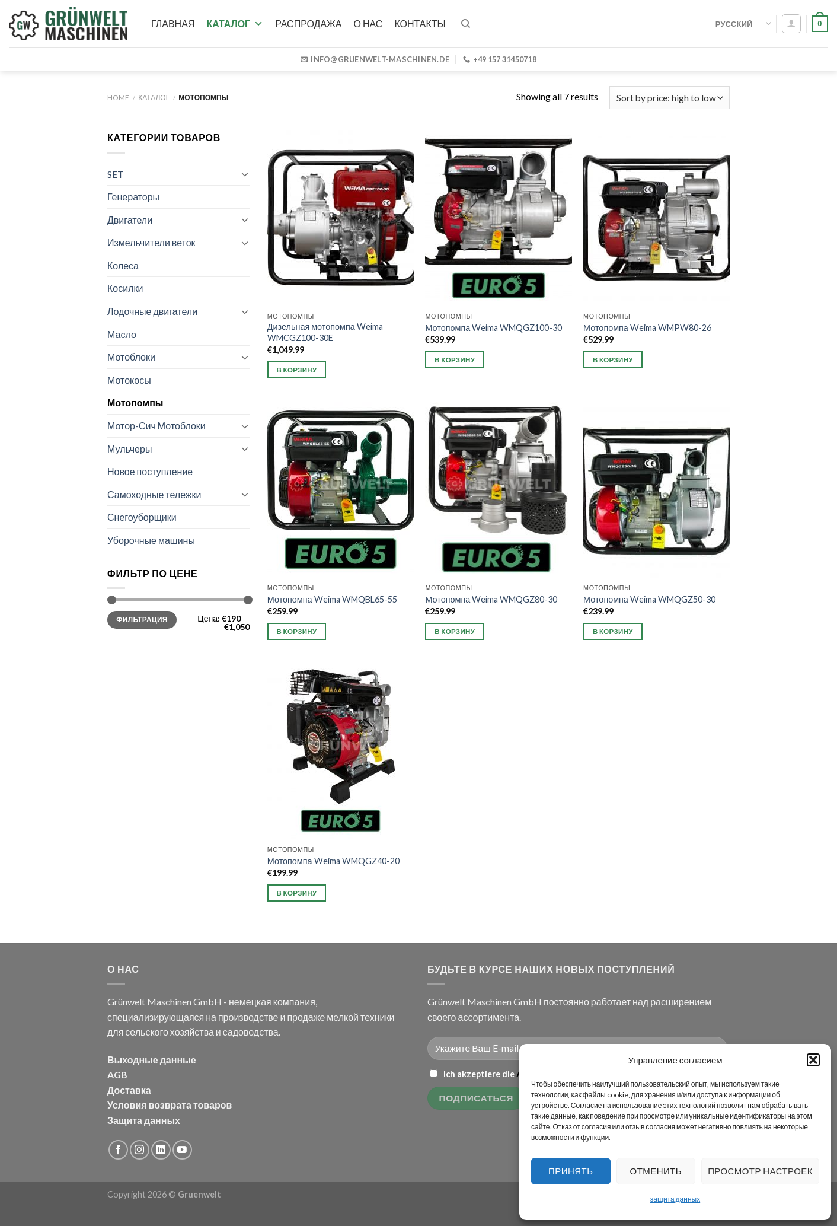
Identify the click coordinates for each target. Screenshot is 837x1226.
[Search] (465, 23)
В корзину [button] (297, 370)
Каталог (234, 23)
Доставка (129, 1090)
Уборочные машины (151, 540)
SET (115, 174)
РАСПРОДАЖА (308, 23)
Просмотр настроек (760, 1171)
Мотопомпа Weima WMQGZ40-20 (333, 861)
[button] (813, 1060)
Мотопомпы (135, 402)
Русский (743, 23)
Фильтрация (141, 619)
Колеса (123, 265)
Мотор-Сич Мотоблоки (156, 425)
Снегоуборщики (142, 517)
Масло (121, 334)
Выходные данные (151, 1059)
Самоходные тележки (154, 494)
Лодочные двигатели (152, 311)
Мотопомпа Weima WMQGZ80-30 (491, 599)
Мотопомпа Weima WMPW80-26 (647, 328)
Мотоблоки (131, 356)
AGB (117, 1074)
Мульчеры (129, 448)
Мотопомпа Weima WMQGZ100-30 (493, 328)
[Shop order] (669, 97)
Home (118, 97)
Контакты (419, 23)
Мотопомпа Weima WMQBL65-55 (332, 599)
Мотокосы (129, 380)
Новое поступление (150, 471)
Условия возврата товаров (169, 1104)
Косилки (125, 288)
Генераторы (133, 196)
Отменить (656, 1171)
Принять (570, 1171)
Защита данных (143, 1120)
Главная (172, 23)
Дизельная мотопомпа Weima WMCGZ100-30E (325, 332)
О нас (368, 23)
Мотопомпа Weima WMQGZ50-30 (649, 599)
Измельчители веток (151, 242)
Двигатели (129, 219)
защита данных (675, 1199)
